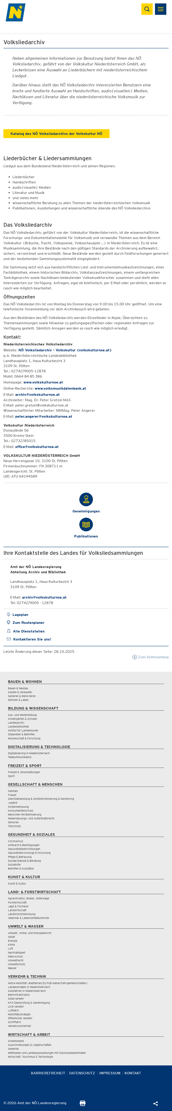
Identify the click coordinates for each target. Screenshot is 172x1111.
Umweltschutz (16, 964)
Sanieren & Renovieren (22, 696)
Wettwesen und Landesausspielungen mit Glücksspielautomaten (47, 1052)
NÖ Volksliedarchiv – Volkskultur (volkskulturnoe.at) (65, 350)
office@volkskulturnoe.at (37, 447)
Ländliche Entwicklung (21, 914)
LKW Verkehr (16, 1006)
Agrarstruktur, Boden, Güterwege (28, 898)
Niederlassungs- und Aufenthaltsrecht (31, 818)
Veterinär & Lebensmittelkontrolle (28, 918)
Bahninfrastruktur (19, 994)
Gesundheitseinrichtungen (24, 849)
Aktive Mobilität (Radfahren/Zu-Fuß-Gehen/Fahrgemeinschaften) (48, 983)
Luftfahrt (13, 1010)
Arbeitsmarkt (16, 1041)
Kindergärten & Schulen (22, 718)
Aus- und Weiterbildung (22, 715)
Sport (11, 776)
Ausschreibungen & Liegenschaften (29, 1045)
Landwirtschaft (17, 910)
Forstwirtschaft (17, 902)
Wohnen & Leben (18, 700)
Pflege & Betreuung (20, 857)
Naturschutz (15, 956)
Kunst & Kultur (17, 883)
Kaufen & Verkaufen (20, 692)
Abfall (11, 937)
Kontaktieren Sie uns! (32, 639)
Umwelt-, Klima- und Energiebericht (29, 933)
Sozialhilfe (14, 864)
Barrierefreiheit (48, 1073)
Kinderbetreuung (18, 806)
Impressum (109, 1073)
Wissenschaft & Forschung (24, 738)
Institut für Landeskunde (23, 730)
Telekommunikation (20, 757)
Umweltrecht (15, 960)
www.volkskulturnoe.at (43, 382)
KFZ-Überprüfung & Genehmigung (29, 1002)
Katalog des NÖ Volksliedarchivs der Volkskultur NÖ (56, 133)
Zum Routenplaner (28, 622)
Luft (10, 948)
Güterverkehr (16, 998)
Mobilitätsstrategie (19, 1014)
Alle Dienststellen (29, 631)
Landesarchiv (16, 722)
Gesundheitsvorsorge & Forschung (29, 852)
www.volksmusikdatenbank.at (60, 388)
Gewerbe (13, 1048)
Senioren (13, 822)
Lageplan (20, 614)
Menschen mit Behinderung (24, 814)
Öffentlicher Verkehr (20, 1018)
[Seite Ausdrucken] (83, 1105)
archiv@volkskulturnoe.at (37, 394)
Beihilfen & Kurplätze (21, 868)
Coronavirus (15, 841)
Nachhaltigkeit (16, 952)
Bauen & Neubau (18, 688)
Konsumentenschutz (20, 810)
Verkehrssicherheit (19, 1026)
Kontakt (133, 1073)
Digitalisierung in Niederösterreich (29, 753)
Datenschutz (82, 1073)
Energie (12, 940)
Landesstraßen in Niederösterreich (29, 987)
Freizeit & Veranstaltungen (24, 772)
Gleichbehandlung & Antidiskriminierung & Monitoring (41, 798)
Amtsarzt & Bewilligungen (24, 845)
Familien (13, 791)
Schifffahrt (14, 1022)
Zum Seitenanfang (150, 657)
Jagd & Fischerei (18, 906)
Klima (11, 944)
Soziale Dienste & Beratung (24, 860)
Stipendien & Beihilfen (21, 734)
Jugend (12, 802)
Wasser (12, 968)
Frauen (12, 795)
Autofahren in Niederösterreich (27, 991)
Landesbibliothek (18, 726)
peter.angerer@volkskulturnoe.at (43, 416)
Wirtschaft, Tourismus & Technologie (30, 1056)
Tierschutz (14, 826)
